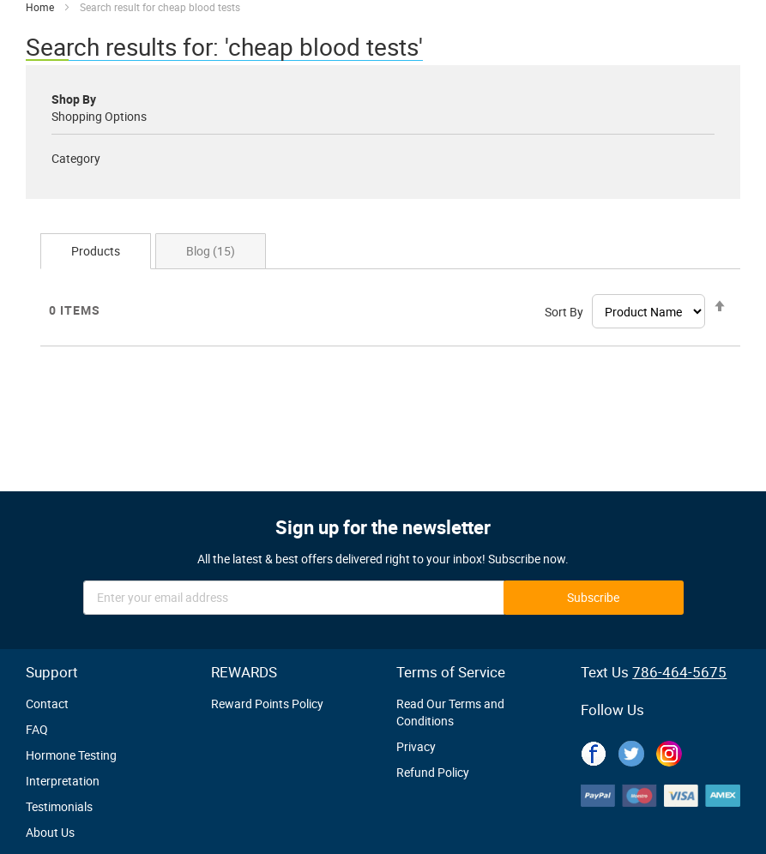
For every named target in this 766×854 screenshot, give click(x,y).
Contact (47, 703)
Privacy (416, 746)
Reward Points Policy (267, 703)
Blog (210, 251)
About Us (50, 832)
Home (41, 7)
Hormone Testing (71, 755)
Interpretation (63, 781)
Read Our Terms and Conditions (450, 712)
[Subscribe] (594, 597)
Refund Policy (432, 772)
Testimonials (59, 806)
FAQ (37, 729)
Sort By (564, 312)
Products (95, 251)
